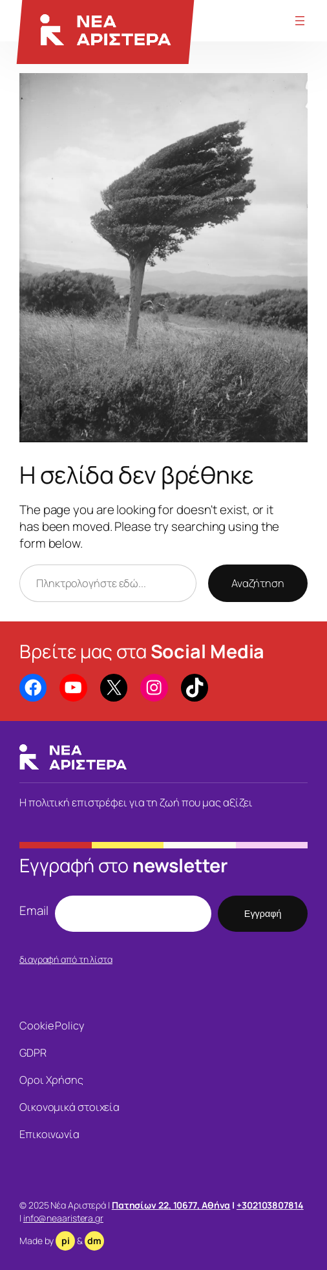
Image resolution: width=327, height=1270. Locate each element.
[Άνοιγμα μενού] (300, 20)
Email (33, 910)
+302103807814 (270, 1205)
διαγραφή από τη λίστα (65, 959)
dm (94, 1240)
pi (65, 1240)
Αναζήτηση (257, 583)
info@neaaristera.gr (63, 1218)
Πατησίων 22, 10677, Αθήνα (171, 1205)
